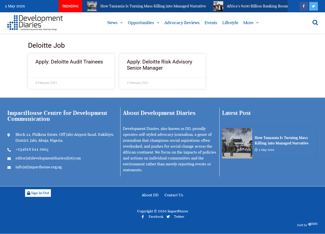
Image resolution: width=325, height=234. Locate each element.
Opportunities (141, 22)
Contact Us (173, 195)
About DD (150, 195)
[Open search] (315, 22)
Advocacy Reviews (182, 22)
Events (211, 22)
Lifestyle (230, 22)
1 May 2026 (264, 149)
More (248, 22)
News (112, 22)
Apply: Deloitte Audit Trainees (69, 62)
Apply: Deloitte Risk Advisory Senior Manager (159, 65)
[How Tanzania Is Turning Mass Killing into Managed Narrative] (237, 143)
